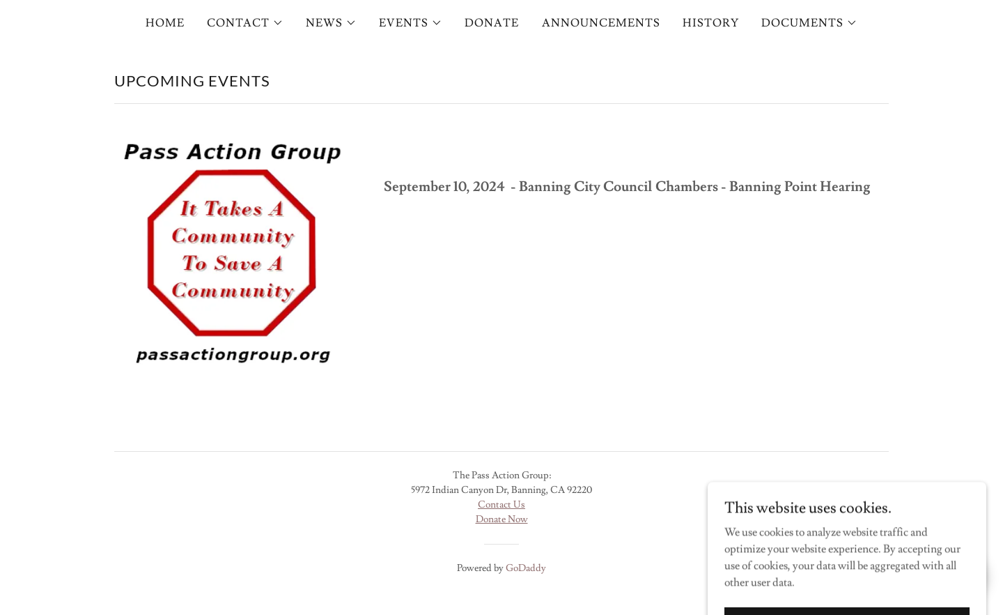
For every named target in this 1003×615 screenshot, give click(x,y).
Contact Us (501, 505)
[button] (245, 23)
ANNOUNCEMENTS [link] (601, 23)
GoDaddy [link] (526, 568)
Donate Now (502, 519)
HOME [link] (165, 23)
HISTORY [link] (711, 23)
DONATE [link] (492, 23)
